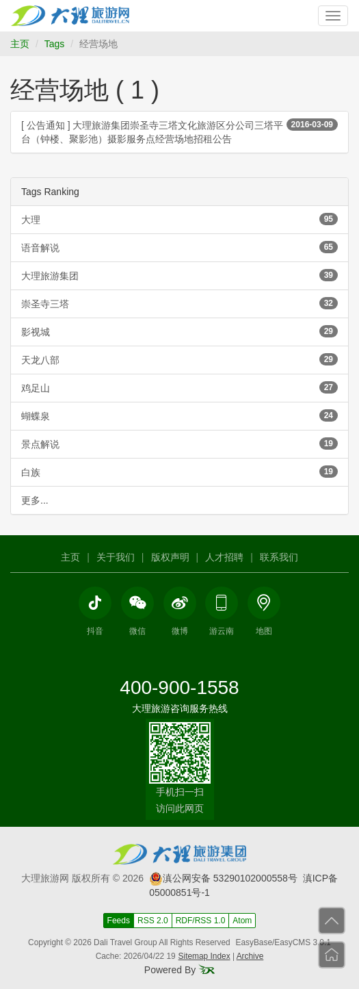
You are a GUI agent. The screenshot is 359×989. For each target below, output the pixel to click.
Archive (250, 956)
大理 (179, 219)
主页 (19, 43)
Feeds (118, 920)
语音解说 (179, 247)
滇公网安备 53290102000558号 (223, 878)
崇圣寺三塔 (179, 303)
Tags (54, 43)
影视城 (179, 331)
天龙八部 (179, 359)
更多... (35, 500)
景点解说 (179, 443)
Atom (242, 920)
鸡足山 (179, 387)
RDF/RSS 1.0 (201, 920)
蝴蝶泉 (179, 415)
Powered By (179, 969)
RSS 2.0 (152, 920)
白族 (179, 471)
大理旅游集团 (179, 275)
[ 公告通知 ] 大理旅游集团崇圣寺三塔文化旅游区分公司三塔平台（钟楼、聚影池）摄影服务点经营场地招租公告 (179, 131)
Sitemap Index (204, 956)
